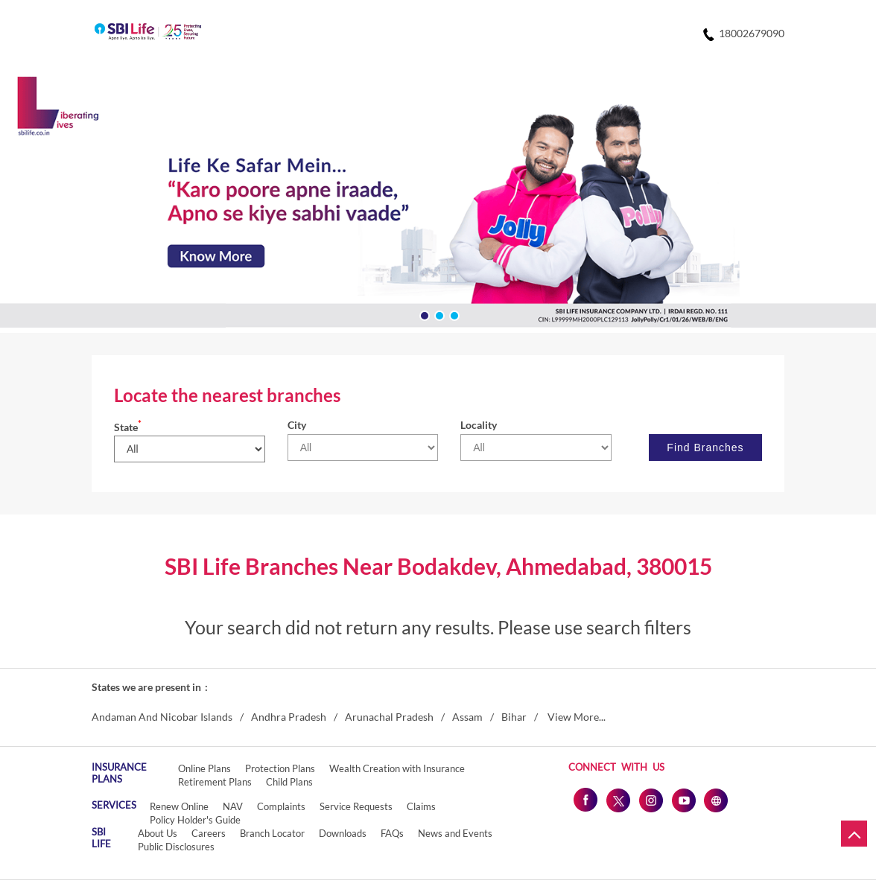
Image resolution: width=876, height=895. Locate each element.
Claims (421, 806)
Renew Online (179, 806)
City (297, 424)
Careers (208, 833)
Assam (467, 717)
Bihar (514, 717)
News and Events (455, 833)
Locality (478, 424)
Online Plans (204, 768)
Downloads (342, 833)
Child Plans (289, 782)
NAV (233, 806)
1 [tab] (423, 314)
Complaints (281, 806)
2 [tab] (438, 314)
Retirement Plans (215, 782)
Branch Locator (272, 833)
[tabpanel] (438, 205)
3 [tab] (453, 314)
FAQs (392, 833)
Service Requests (356, 806)
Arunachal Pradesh (389, 717)
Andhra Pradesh (288, 717)
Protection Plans (280, 768)
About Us (157, 833)
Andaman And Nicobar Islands (162, 717)
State (128, 427)
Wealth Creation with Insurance (397, 768)
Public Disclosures (176, 847)
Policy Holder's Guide (195, 820)
